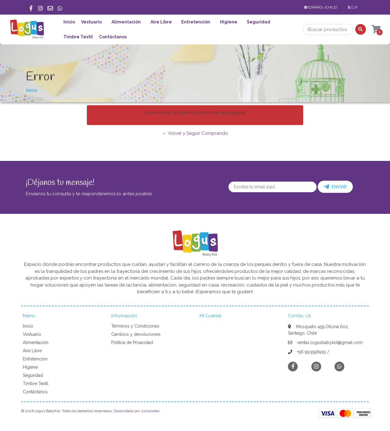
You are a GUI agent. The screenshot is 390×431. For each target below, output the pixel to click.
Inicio (69, 21)
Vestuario (91, 21)
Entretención (195, 21)
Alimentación (126, 21)
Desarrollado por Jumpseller (136, 411)
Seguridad (258, 21)
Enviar (335, 187)
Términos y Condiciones (135, 326)
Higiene (228, 21)
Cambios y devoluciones (136, 334)
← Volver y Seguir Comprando (195, 133)
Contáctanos (113, 36)
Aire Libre (161, 21)
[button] (322, 7)
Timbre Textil (78, 36)
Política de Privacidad (132, 342)
